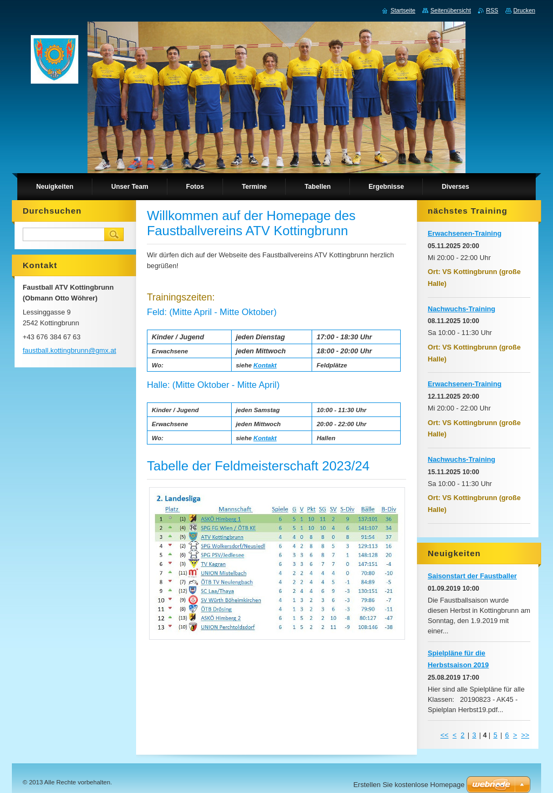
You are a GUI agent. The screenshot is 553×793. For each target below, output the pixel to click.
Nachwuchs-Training (461, 309)
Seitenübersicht (450, 10)
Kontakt (264, 365)
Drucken (525, 10)
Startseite (402, 10)
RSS (492, 10)
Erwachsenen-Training (465, 233)
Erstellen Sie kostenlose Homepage (408, 785)
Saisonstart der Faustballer (472, 576)
